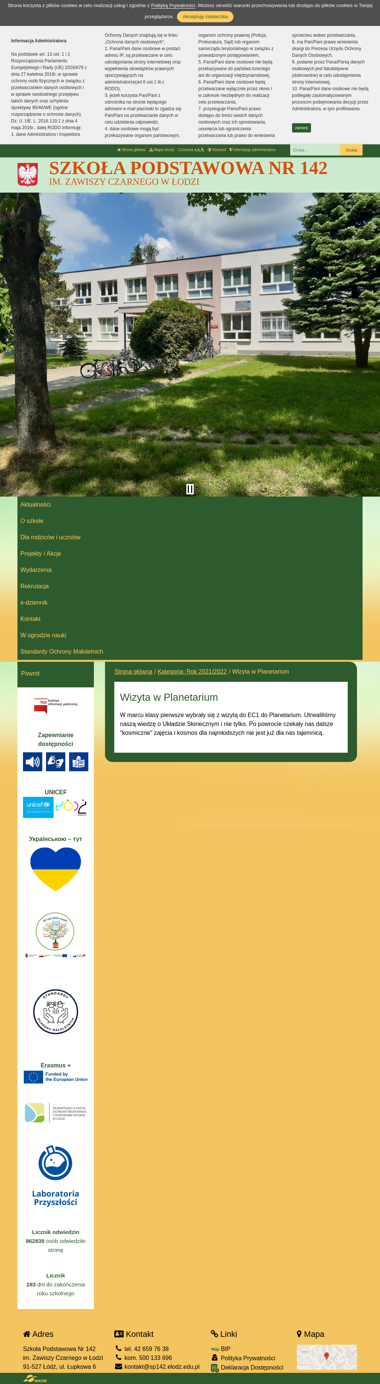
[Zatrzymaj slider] (190, 489)
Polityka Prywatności (243, 1357)
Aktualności (35, 504)
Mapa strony (161, 150)
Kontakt (30, 619)
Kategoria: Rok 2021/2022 (192, 671)
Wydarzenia (36, 570)
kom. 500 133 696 (143, 1358)
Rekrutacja (34, 586)
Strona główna (131, 150)
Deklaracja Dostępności (247, 1368)
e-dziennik (34, 602)
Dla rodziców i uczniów (50, 537)
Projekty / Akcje (40, 553)
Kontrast (217, 150)
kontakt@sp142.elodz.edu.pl (157, 1367)
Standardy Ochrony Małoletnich (61, 651)
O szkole (31, 521)
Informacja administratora (252, 150)
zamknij (301, 128)
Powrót (30, 673)
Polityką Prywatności (173, 5)
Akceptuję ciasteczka (205, 16)
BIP (220, 1349)
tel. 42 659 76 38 (141, 1349)
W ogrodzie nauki (43, 635)
